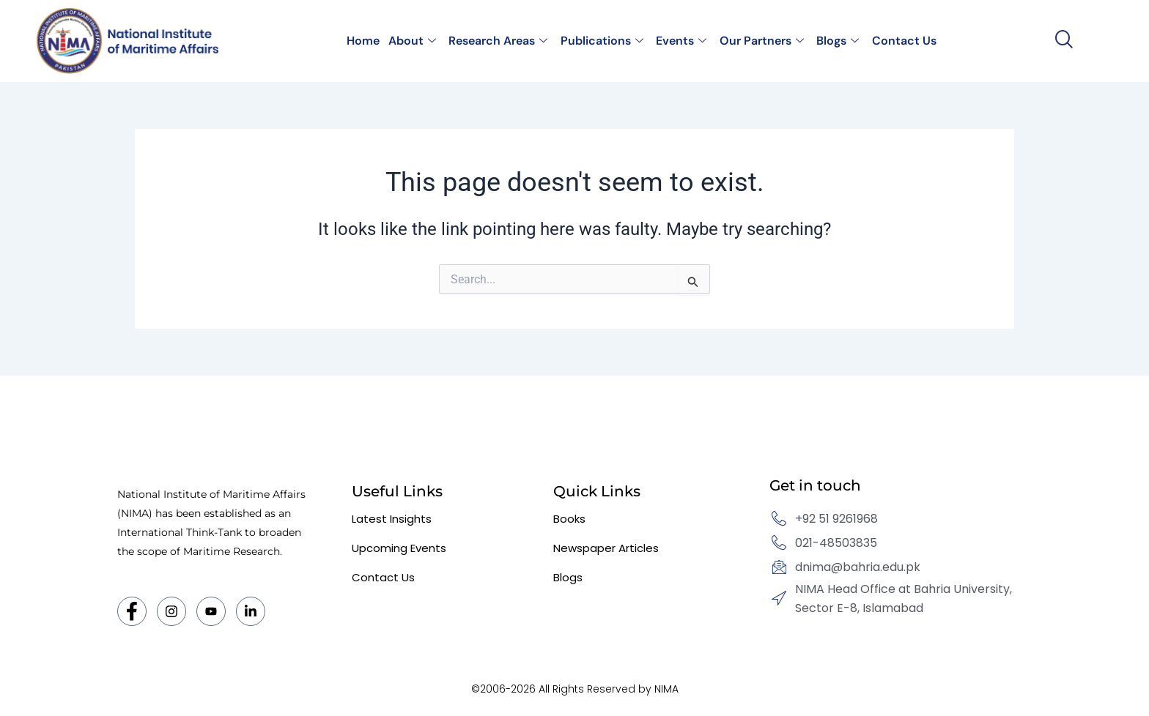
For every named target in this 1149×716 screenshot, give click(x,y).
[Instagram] (171, 611)
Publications (602, 40)
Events (680, 40)
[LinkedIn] (250, 611)
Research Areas (499, 40)
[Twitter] (211, 611)
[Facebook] (132, 611)
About (414, 40)
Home (366, 40)
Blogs (834, 40)
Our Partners (759, 40)
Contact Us (900, 40)
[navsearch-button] (1063, 41)
